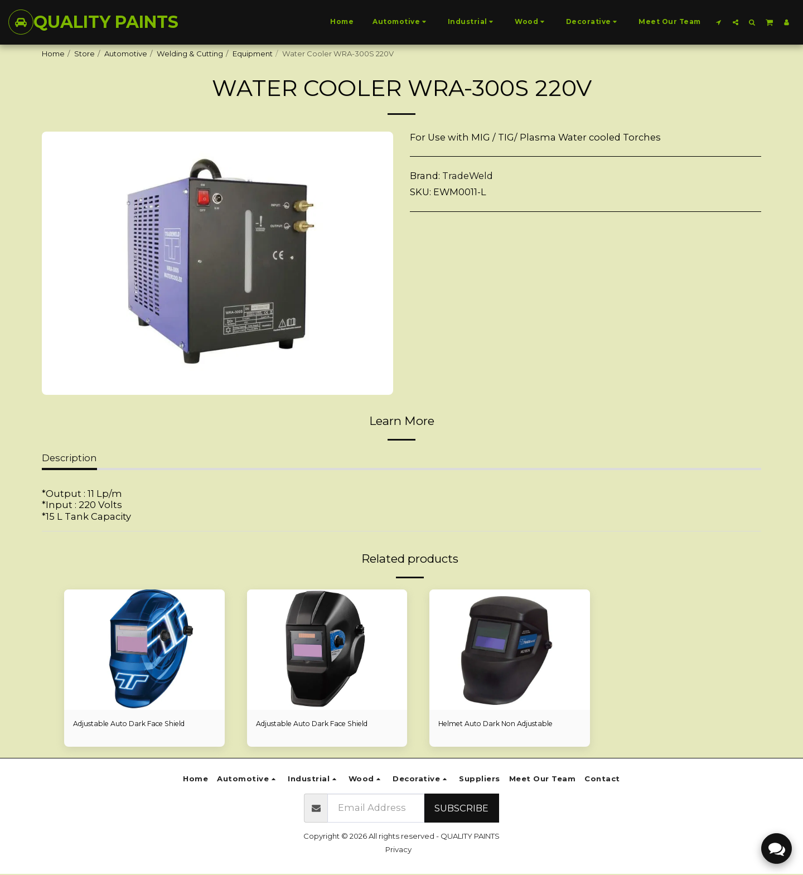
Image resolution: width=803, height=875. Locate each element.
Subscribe (461, 808)
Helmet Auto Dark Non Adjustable (500, 723)
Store (84, 53)
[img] (144, 649)
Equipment (253, 53)
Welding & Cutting (190, 53)
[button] (719, 22)
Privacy (398, 849)
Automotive (125, 53)
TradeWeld (467, 175)
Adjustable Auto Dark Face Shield (134, 723)
